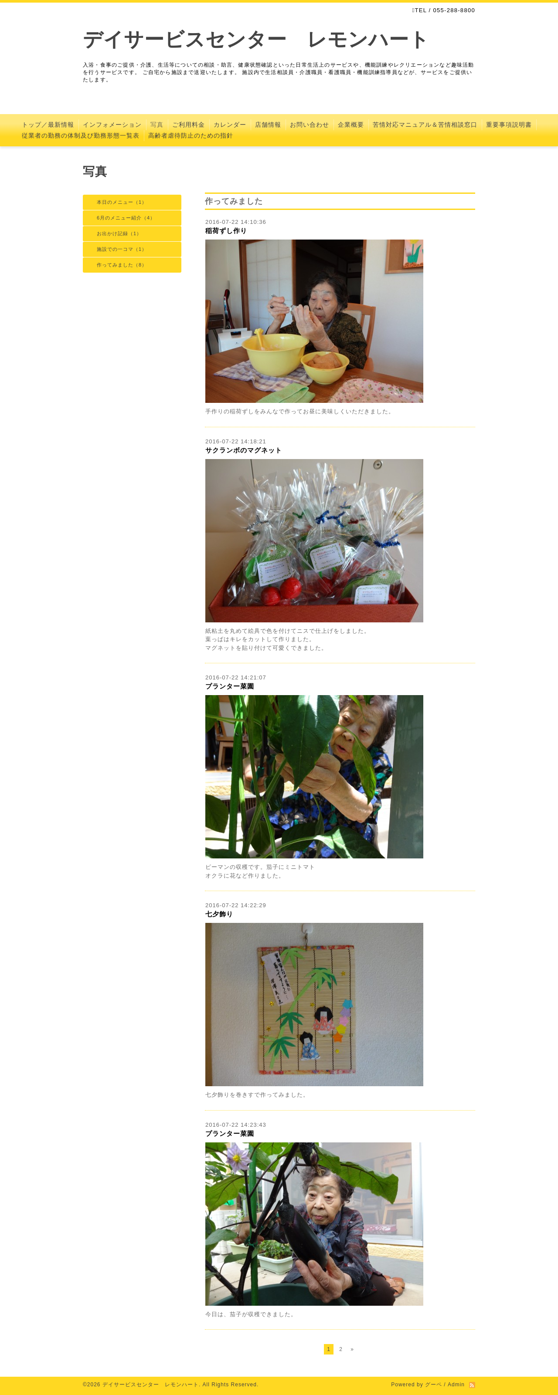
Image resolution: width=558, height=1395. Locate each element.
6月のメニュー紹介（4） (126, 217)
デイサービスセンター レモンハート (256, 39)
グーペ (433, 1384)
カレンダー (230, 124)
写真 (156, 124)
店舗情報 (268, 124)
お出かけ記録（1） (119, 233)
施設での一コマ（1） (122, 249)
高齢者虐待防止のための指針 (190, 135)
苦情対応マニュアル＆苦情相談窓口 (425, 124)
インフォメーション (112, 124)
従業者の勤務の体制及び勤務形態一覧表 (81, 135)
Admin (456, 1384)
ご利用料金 (188, 124)
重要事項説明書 (509, 124)
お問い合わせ (309, 124)
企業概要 (351, 124)
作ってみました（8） (122, 264)
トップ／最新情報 (48, 124)
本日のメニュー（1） (122, 202)
